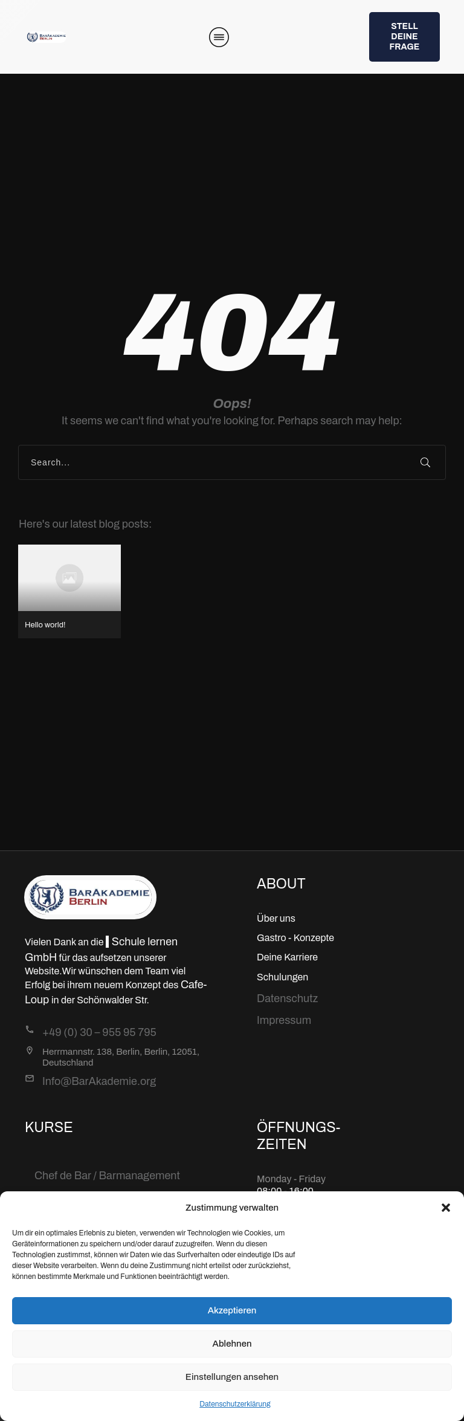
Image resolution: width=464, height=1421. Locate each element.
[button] (446, 1208)
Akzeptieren (232, 1310)
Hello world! (69, 591)
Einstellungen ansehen (232, 1377)
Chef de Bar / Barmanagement (107, 1176)
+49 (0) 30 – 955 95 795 (99, 1032)
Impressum (284, 1020)
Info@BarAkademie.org (99, 1081)
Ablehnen (231, 1343)
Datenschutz (287, 998)
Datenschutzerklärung (235, 1404)
